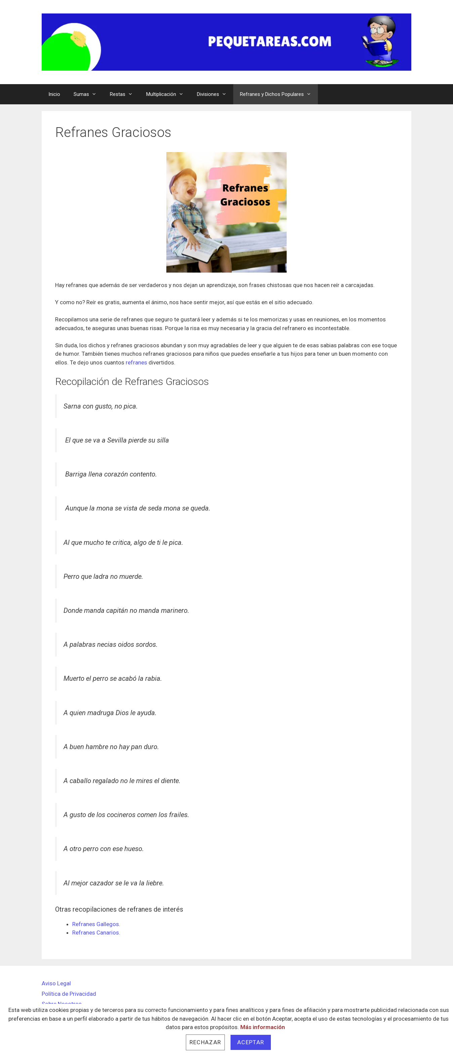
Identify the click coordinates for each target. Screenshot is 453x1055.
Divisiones (215, 94)
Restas (124, 94)
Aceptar (250, 1042)
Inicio (54, 94)
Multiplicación (168, 94)
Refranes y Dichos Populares (279, 94)
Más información (262, 1027)
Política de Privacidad (69, 993)
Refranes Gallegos (95, 924)
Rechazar (205, 1042)
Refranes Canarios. (96, 932)
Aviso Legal (56, 983)
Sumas (88, 94)
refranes (136, 362)
